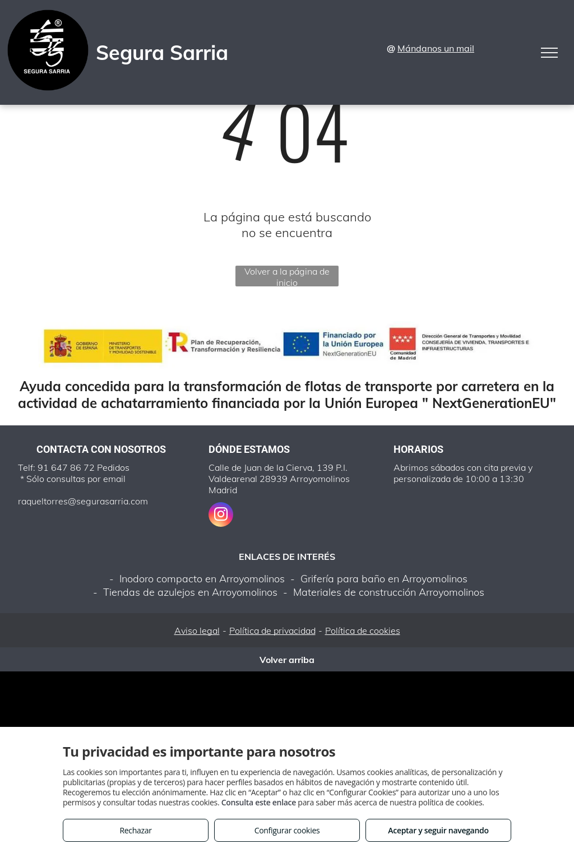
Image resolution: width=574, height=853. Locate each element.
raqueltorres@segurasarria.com (83, 501)
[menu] (549, 52)
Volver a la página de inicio (287, 276)
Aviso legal (197, 630)
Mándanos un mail (435, 48)
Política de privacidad (272, 630)
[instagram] (221, 516)
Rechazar (135, 830)
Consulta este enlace (258, 802)
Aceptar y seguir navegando (438, 830)
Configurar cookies (287, 830)
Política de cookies (362, 630)
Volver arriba (287, 659)
